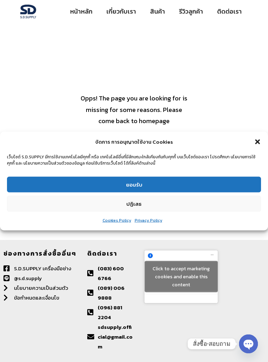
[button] (257, 141)
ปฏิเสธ (134, 203)
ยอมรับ (134, 184)
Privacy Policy (148, 220)
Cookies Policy (117, 220)
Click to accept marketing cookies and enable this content (181, 276)
